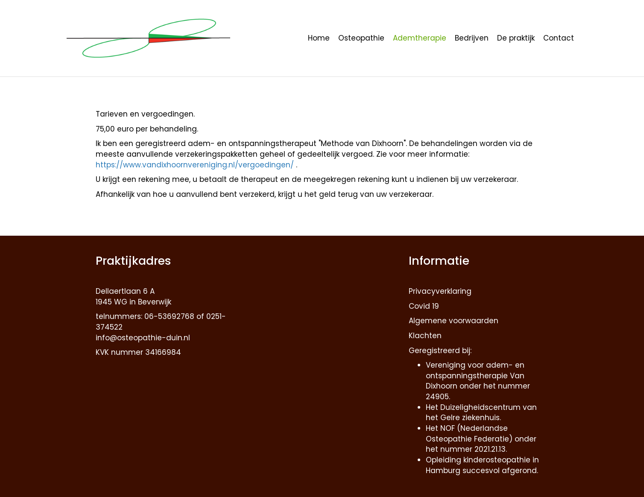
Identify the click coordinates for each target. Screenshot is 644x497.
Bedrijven (472, 38)
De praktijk (516, 38)
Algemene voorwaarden (453, 321)
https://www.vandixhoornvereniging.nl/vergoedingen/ (196, 165)
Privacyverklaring (440, 291)
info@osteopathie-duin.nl (143, 338)
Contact (558, 38)
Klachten (425, 335)
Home (319, 38)
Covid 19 (424, 306)
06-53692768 (169, 316)
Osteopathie (361, 38)
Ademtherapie (419, 38)
